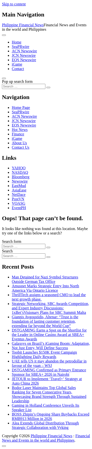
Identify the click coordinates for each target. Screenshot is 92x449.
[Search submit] (48, 87)
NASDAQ (20, 172)
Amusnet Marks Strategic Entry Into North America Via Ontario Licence (45, 288)
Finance (18, 134)
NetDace (19, 194)
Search (7, 251)
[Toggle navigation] (4, 35)
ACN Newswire (24, 51)
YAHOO (19, 168)
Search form (11, 241)
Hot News (19, 130)
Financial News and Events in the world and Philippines (46, 438)
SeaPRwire (20, 46)
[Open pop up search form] (4, 78)
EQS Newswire (24, 60)
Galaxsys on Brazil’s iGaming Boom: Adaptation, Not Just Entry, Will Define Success (51, 345)
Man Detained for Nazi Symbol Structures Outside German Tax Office (45, 279)
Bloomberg (20, 177)
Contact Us (20, 147)
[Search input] (23, 86)
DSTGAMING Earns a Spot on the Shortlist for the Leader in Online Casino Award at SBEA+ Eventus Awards (49, 334)
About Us (19, 143)
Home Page (21, 107)
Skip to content (14, 4)
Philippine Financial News (23, 25)
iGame (17, 64)
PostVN (18, 199)
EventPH (19, 208)
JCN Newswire (24, 55)
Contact (18, 69)
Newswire (20, 181)
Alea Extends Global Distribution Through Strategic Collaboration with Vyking (45, 425)
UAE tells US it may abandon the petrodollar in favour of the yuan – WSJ (49, 363)
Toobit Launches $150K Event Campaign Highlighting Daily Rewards (44, 354)
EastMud (19, 186)
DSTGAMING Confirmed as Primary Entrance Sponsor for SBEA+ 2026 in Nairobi (49, 372)
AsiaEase (19, 190)
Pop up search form (17, 81)
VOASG (18, 203)
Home (16, 42)
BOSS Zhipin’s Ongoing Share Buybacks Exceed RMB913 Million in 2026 (50, 416)
